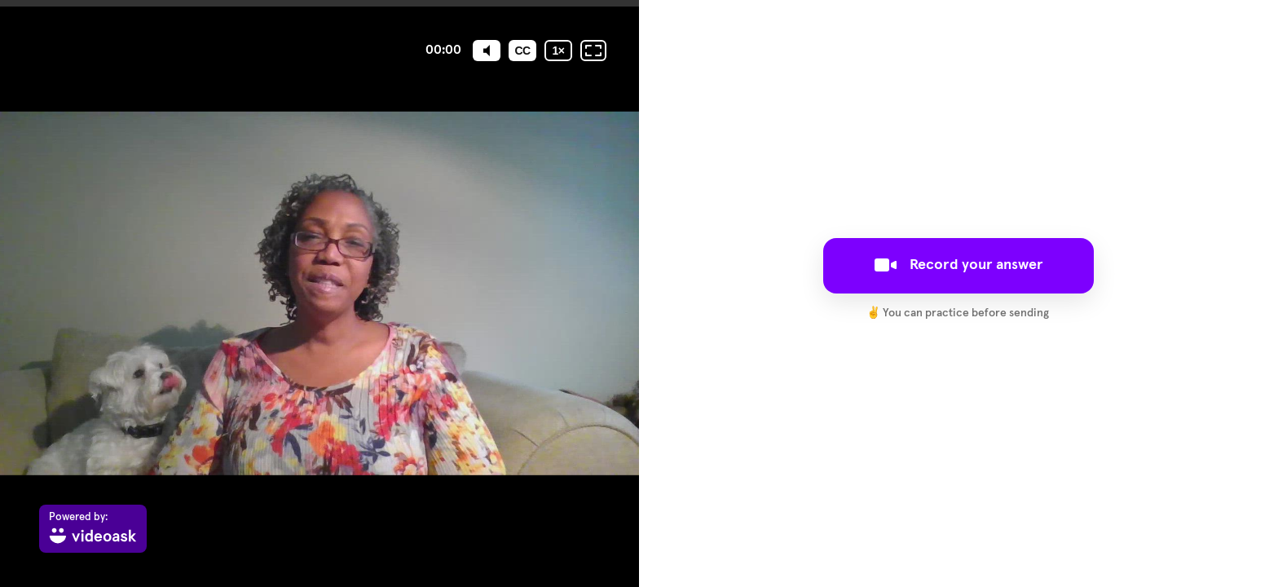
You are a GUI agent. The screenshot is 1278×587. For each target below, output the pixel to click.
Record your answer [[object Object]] (959, 265)
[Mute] (486, 50)
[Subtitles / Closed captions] (522, 50)
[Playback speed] (558, 50)
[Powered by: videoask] (93, 529)
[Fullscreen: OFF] (593, 50)
